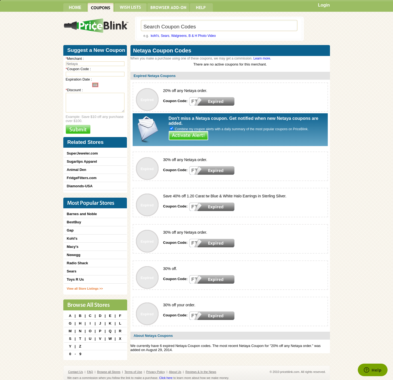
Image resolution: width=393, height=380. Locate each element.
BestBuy (74, 222)
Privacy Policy (155, 371)
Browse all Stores (109, 371)
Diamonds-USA (80, 186)
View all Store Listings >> (85, 288)
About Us (175, 371)
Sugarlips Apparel (82, 161)
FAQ (90, 371)
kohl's (155, 36)
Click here (165, 377)
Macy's (73, 247)
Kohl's (72, 238)
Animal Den (77, 170)
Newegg (74, 255)
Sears (165, 36)
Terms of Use (133, 371)
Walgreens (179, 36)
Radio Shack (77, 263)
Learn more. (262, 58)
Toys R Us (75, 279)
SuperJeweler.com (82, 153)
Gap (70, 230)
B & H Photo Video (202, 36)
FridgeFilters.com (82, 178)
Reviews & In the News (200, 371)
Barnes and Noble (82, 214)
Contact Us (75, 371)
